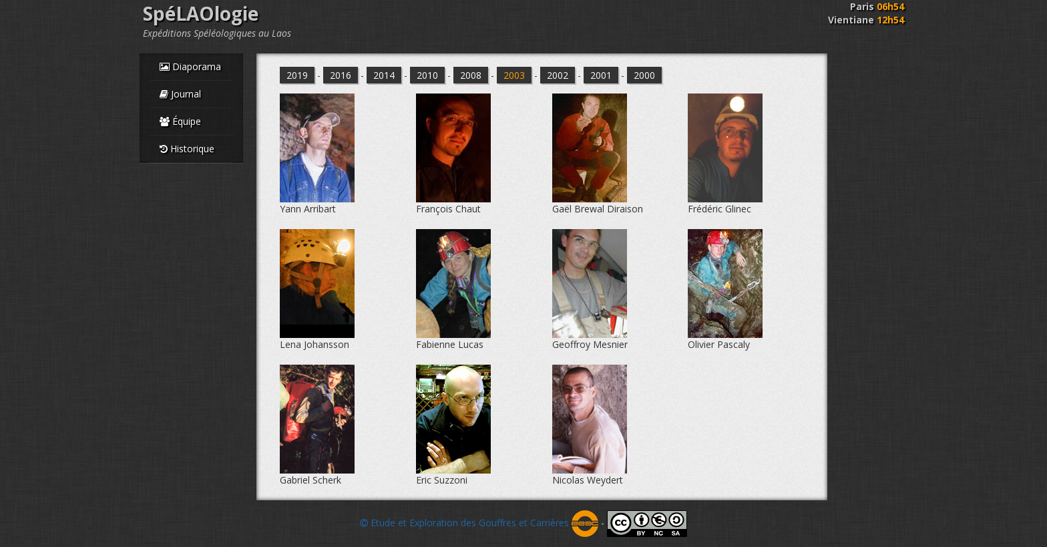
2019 (297, 75)
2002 (557, 75)
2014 (384, 75)
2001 (601, 75)
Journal (180, 93)
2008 (470, 75)
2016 (340, 75)
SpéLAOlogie (200, 13)
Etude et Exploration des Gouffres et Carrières (479, 522)
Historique (187, 148)
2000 (644, 75)
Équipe (180, 121)
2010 (427, 75)
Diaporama (190, 66)
